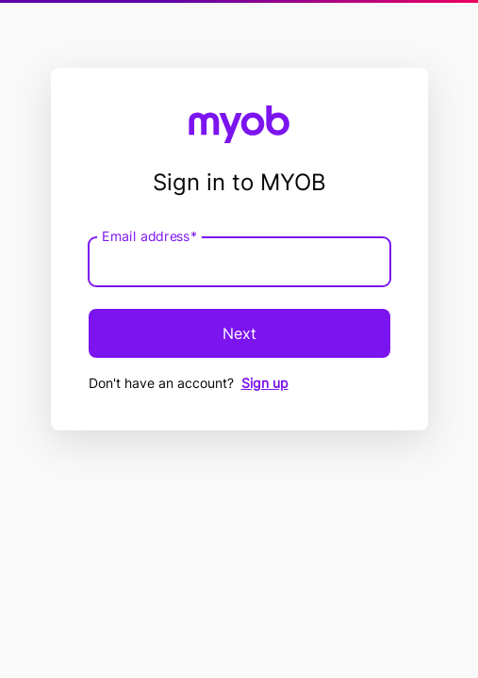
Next (239, 333)
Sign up (264, 383)
